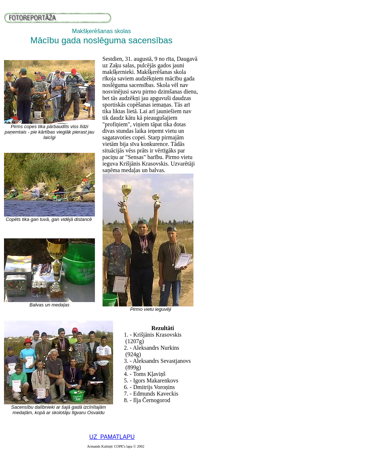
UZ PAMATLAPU (112, 437)
